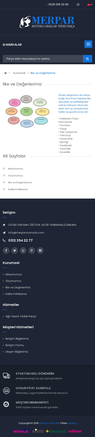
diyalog (72, 423)
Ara (87, 58)
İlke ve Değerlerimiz (43, 73)
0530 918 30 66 (58, 4)
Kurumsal (19, 73)
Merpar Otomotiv (49, 423)
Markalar (12, 44)
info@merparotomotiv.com (26, 233)
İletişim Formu (15, 345)
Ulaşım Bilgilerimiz (17, 352)
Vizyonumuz (15, 175)
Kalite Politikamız (18, 189)
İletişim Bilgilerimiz (17, 339)
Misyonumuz (15, 168)
